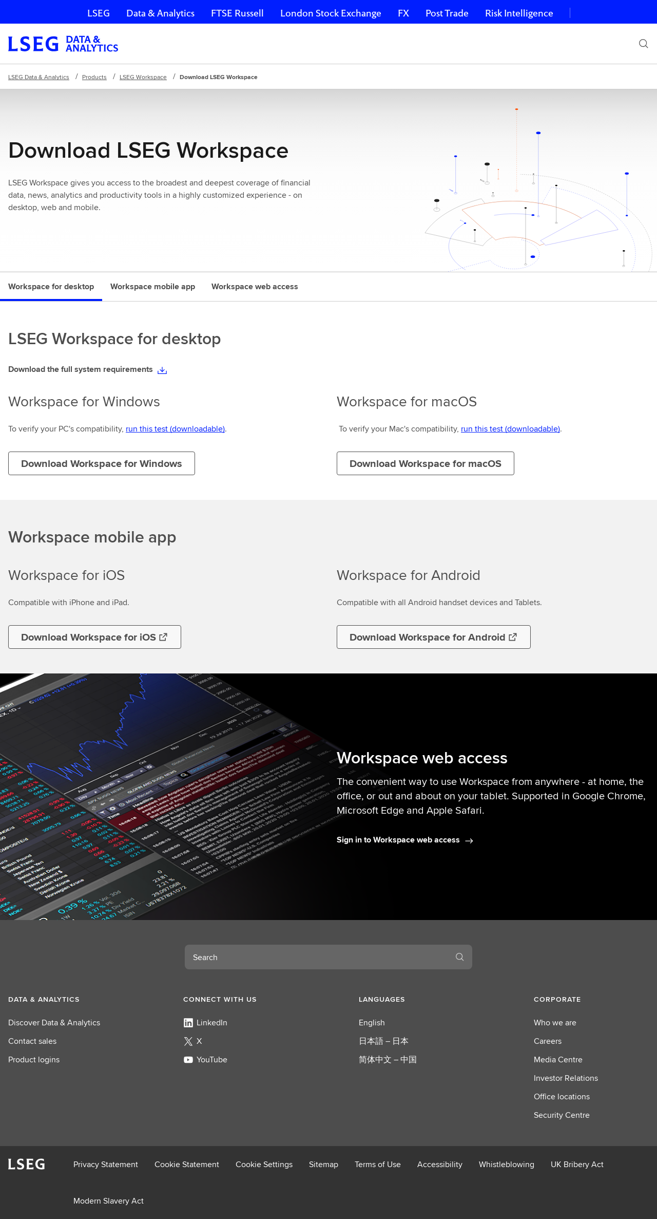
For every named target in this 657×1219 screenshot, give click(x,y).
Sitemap (323, 1164)
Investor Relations (566, 1078)
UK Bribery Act (577, 1164)
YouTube (205, 1059)
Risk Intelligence (519, 13)
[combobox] (316, 957)
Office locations (562, 1096)
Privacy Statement (105, 1164)
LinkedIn (205, 1022)
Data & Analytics (160, 13)
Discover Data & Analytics (54, 1022)
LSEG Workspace (143, 76)
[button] (65, 999)
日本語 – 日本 (384, 1041)
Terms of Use (378, 1164)
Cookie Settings (264, 1164)
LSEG (98, 13)
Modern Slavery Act (108, 1201)
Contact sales (32, 1041)
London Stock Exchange (330, 13)
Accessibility (439, 1164)
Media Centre (558, 1059)
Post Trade (447, 13)
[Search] (643, 43)
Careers (548, 1041)
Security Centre (562, 1115)
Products (94, 76)
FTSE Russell (237, 13)
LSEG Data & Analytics (38, 76)
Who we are (555, 1022)
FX (403, 13)
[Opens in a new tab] (94, 637)
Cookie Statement (186, 1164)
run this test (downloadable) (175, 429)
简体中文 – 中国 (388, 1059)
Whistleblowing (506, 1164)
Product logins (34, 1059)
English (372, 1022)
